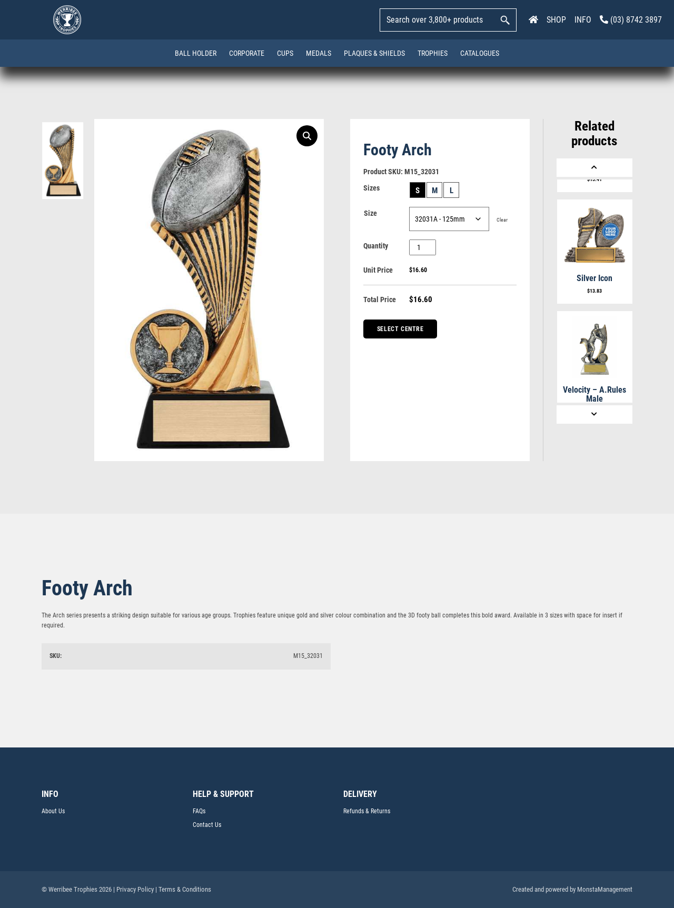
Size (370, 213)
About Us (53, 811)
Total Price (379, 299)
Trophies (433, 53)
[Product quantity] (422, 247)
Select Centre (400, 329)
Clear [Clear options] (502, 220)
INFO (582, 20)
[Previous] (594, 167)
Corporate (246, 53)
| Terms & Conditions (183, 889)
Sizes (371, 188)
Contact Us (207, 825)
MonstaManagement (604, 889)
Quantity (375, 246)
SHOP (556, 20)
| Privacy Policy (133, 889)
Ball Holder (195, 53)
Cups (285, 53)
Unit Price (378, 270)
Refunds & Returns (366, 811)
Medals (318, 53)
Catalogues (479, 53)
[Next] (594, 414)
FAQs (199, 811)
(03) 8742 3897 (631, 20)
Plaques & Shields (374, 53)
